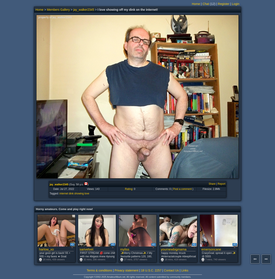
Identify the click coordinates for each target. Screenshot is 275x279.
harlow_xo (46, 249)
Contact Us (171, 270)
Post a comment (182, 189)
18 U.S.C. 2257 (151, 270)
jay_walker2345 (83, 9)
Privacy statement (126, 270)
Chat (206, 4)
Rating (129, 189)
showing (79, 193)
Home (196, 4)
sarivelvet (86, 249)
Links (184, 270)
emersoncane (211, 249)
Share (212, 183)
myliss (124, 249)
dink (71, 193)
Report (221, 183)
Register (223, 4)
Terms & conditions (99, 270)
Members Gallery (58, 9)
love (86, 193)
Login (235, 4)
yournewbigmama (174, 249)
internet (64, 193)
